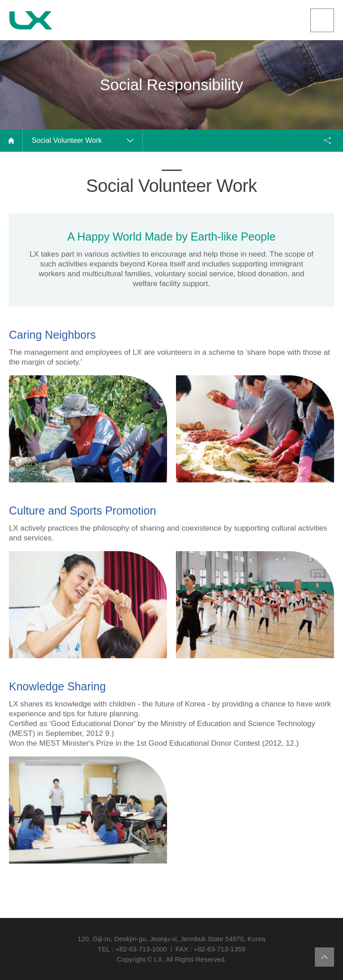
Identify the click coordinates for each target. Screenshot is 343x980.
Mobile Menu (322, 20)
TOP (324, 957)
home (11, 140)
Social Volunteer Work (67, 140)
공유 (327, 140)
